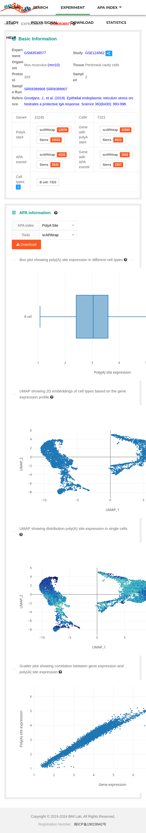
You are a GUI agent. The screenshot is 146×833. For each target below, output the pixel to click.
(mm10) (54, 65)
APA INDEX (109, 7)
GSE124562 (94, 53)
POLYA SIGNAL (44, 22)
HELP (11, 37)
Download (26, 244)
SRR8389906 (34, 89)
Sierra (51, 139)
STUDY (12, 22)
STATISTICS (116, 22)
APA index (26, 225)
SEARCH (40, 7)
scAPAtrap (54, 129)
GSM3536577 (35, 53)
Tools (26, 235)
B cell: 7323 (48, 182)
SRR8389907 (56, 89)
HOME (14, 7)
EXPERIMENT (73, 7)
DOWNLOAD (82, 22)
